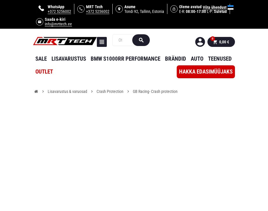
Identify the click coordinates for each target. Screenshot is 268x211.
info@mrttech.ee (58, 24)
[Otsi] (125, 40)
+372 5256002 (59, 11)
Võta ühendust (214, 7)
